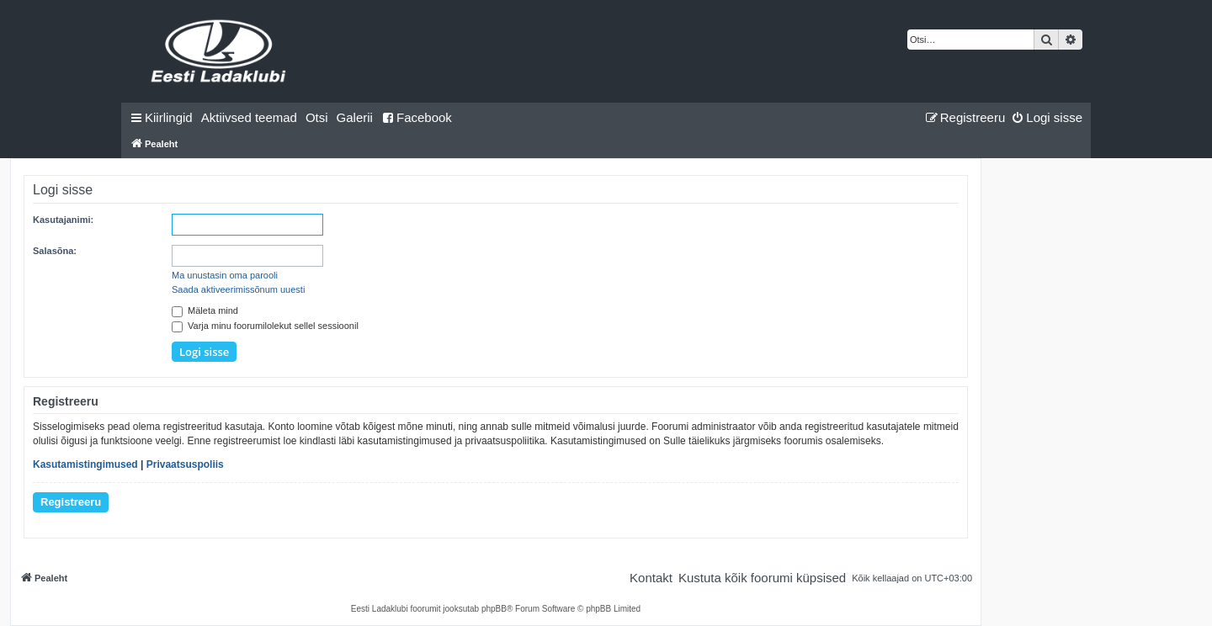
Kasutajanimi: (63, 220)
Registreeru (70, 502)
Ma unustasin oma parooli (225, 275)
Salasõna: (55, 251)
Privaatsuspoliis (185, 464)
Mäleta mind (205, 310)
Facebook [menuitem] (416, 117)
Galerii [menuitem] (355, 117)
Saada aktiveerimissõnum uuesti (238, 289)
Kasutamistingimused (85, 464)
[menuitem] (249, 118)
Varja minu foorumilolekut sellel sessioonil (265, 326)
